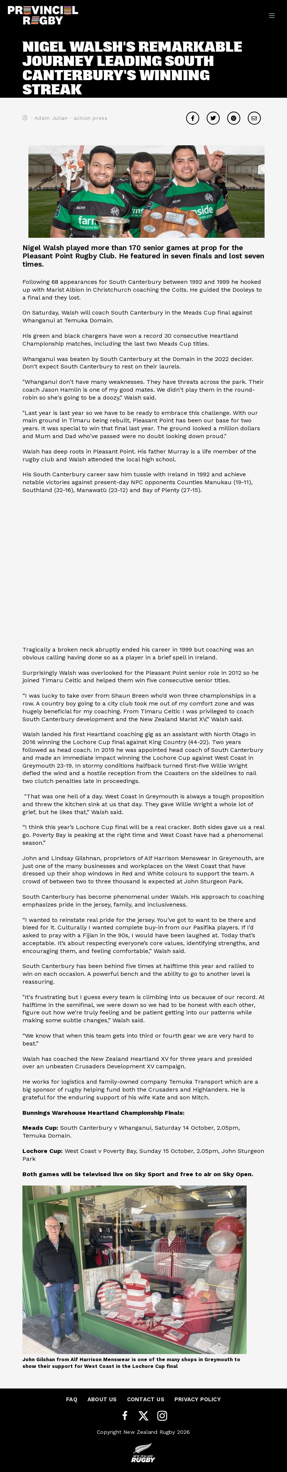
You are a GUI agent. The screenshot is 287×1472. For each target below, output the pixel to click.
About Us (102, 1399)
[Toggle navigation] (272, 15)
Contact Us (145, 1399)
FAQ (71, 1399)
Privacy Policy (198, 1399)
